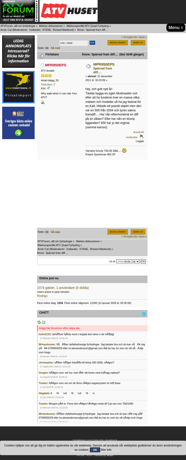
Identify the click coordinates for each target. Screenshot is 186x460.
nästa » (142, 37)
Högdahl (44, 393)
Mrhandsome (47, 344)
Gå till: (112, 261)
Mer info (106, 450)
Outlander (34, 29)
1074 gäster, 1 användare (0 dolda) (63, 288)
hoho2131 (45, 334)
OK (95, 449)
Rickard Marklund (63, 29)
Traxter (43, 383)
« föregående (129, 37)
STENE (46, 29)
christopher (46, 362)
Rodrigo (42, 296)
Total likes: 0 (48, 84)
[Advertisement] (18, 214)
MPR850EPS (55, 65)
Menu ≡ (176, 27)
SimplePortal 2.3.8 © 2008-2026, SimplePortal (95, 440)
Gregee (43, 372)
